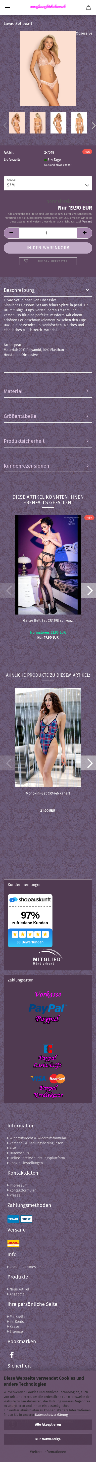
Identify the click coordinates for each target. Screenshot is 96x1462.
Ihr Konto (15, 1322)
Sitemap (15, 1331)
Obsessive (84, 33)
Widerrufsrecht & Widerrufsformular (36, 1138)
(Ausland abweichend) (58, 165)
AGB (11, 1148)
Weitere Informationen (48, 1452)
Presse (13, 1195)
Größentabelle (20, 416)
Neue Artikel (18, 1289)
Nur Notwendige (48, 1439)
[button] (88, 590)
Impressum (17, 1185)
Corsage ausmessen (24, 1267)
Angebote (16, 1294)
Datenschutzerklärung (51, 1415)
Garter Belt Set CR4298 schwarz (48, 621)
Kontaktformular (21, 1190)
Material (13, 391)
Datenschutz (18, 1153)
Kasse (13, 1327)
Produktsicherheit (24, 441)
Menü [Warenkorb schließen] (7, 7)
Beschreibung (19, 290)
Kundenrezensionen (26, 466)
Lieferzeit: (12, 160)
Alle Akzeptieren (48, 1424)
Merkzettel (16, 1317)
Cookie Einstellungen (25, 1163)
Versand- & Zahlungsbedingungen (35, 1143)
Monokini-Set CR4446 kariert (48, 793)
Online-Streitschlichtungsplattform (36, 1158)
